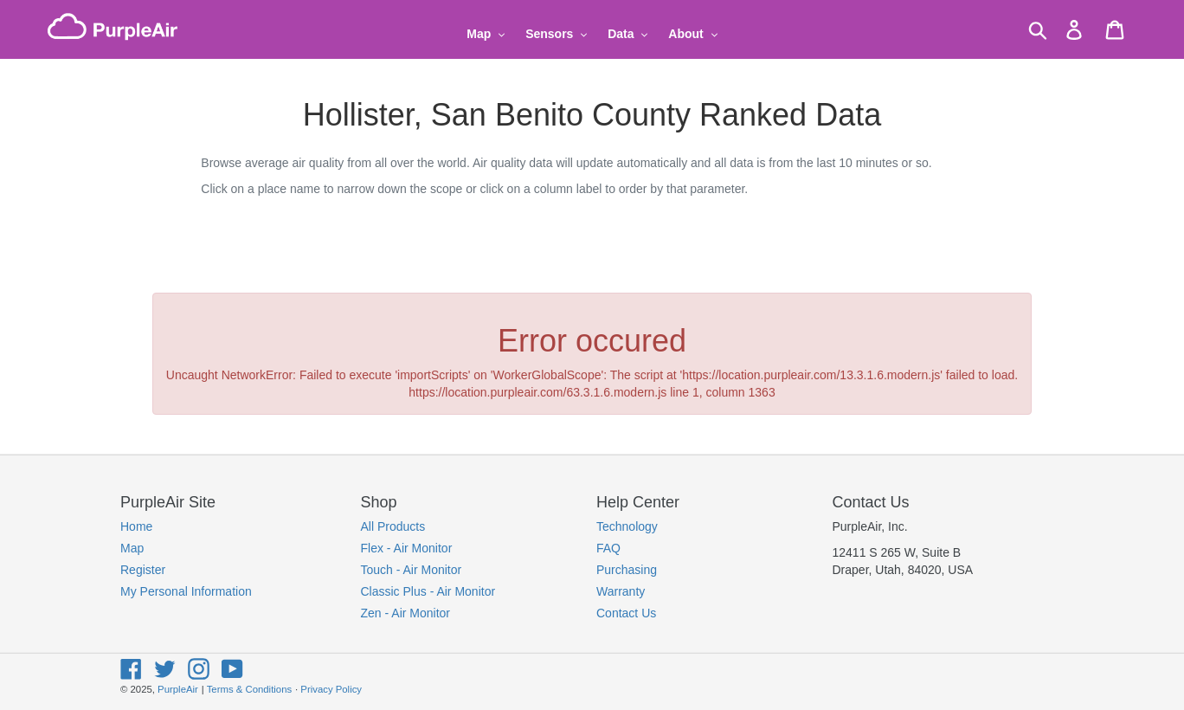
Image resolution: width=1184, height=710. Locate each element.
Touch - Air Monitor (411, 570)
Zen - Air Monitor (405, 613)
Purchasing (626, 570)
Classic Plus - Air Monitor (428, 591)
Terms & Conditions (249, 689)
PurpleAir (178, 689)
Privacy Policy (331, 689)
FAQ (608, 548)
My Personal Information (186, 591)
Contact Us (626, 613)
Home (136, 526)
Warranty (620, 591)
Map (132, 548)
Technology (627, 526)
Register (142, 570)
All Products (393, 526)
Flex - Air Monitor (407, 548)
